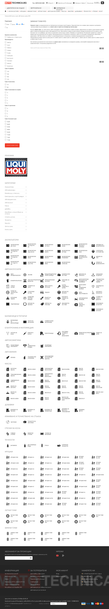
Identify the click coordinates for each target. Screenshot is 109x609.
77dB (7, 140)
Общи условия (35, 584)
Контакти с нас (10, 576)
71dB (7, 137)
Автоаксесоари (54, 11)
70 (7, 84)
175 (7, 79)
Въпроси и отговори (37, 576)
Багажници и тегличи (12, 193)
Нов (18, 24)
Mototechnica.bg (88, 582)
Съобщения (34, 582)
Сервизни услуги (60, 9)
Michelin (8, 61)
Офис (6, 579)
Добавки (78, 11)
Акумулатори (13, 11)
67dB (7, 127)
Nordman (9, 66)
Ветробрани (36, 8)
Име (7, 24)
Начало (7, 16)
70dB (7, 135)
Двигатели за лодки (15, 8)
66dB (7, 124)
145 (7, 71)
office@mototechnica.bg (90, 579)
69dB (7, 132)
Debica (8, 47)
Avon (7, 45)
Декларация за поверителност (40, 587)
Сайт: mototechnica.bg (12, 584)
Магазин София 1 (79, 3)
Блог (101, 11)
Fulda (7, 53)
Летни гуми (42, 11)
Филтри (70, 11)
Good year (9, 55)
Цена (12, 24)
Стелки (94, 11)
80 (6, 87)
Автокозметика (10, 199)
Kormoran (9, 58)
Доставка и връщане (37, 573)
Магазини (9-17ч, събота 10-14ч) (15, 582)
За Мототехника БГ (11, 573)
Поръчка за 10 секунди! (64, 3)
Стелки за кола (10, 217)
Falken (8, 50)
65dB (7, 121)
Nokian (8, 63)
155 (7, 74)
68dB (7, 129)
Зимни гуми (31, 11)
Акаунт (50, 3)
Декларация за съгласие (38, 590)
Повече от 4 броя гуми (13, 37)
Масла (63, 11)
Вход (57, 573)
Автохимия (9, 202)
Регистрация (60, 576)
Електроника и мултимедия (14, 196)
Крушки (23, 11)
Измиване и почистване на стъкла (23, 416)
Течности (87, 11)
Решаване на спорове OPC (13, 587)
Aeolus (8, 42)
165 (7, 76)
